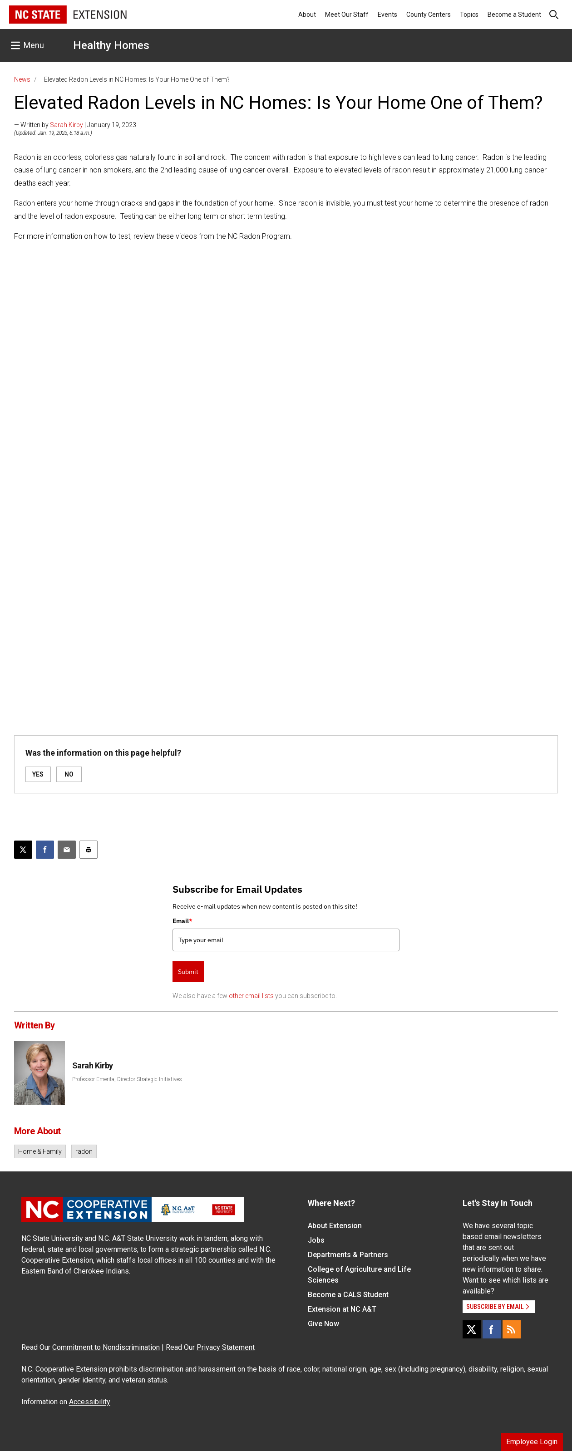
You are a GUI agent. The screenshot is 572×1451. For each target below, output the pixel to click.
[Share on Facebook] (45, 850)
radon (84, 1151)
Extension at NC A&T (342, 1309)
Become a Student (514, 14)
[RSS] (512, 1329)
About (307, 14)
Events (387, 14)
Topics (469, 14)
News (22, 79)
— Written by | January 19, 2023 (75, 124)
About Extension (335, 1225)
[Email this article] (67, 850)
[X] (472, 1329)
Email (182, 921)
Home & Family (40, 1151)
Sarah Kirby (66, 124)
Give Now (323, 1323)
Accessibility (89, 1401)
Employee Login (531, 1441)
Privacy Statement (226, 1347)
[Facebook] (492, 1329)
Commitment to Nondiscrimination (106, 1347)
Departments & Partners (348, 1254)
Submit (188, 972)
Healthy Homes (111, 45)
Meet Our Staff (347, 14)
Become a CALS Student (348, 1294)
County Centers (428, 14)
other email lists (251, 995)
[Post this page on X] (23, 850)
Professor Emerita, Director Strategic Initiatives (127, 1079)
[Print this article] (88, 850)
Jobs (316, 1240)
